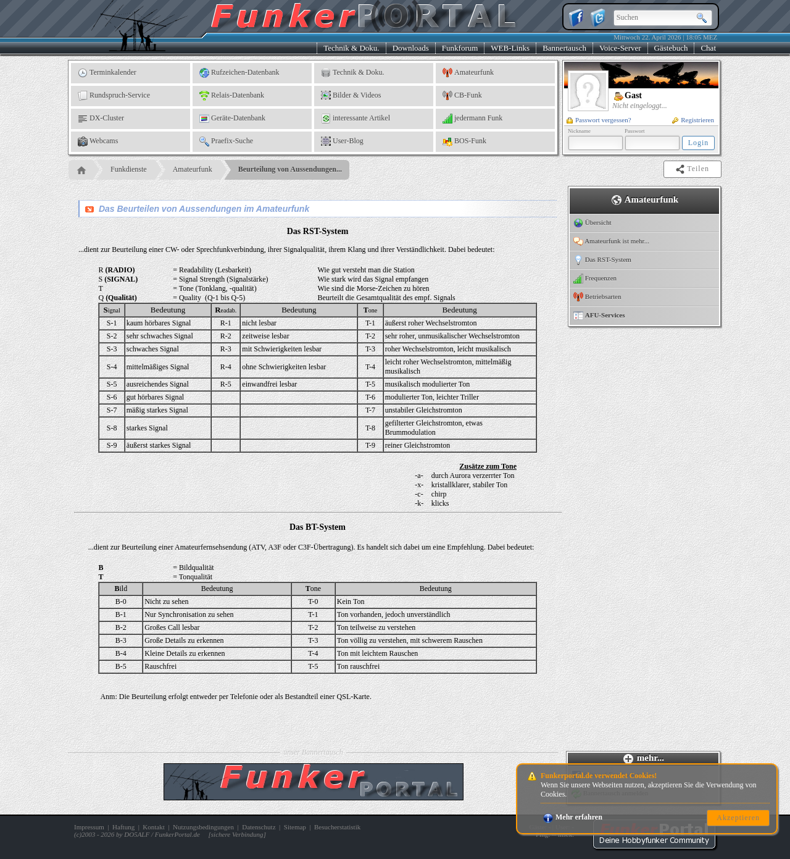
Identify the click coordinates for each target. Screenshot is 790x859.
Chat (708, 47)
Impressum (89, 827)
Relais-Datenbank (231, 96)
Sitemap (295, 827)
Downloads (411, 47)
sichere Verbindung (237, 834)
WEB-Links (510, 47)
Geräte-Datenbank (232, 119)
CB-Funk (462, 96)
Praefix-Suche (226, 141)
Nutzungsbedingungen (203, 827)
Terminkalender (107, 73)
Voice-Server (620, 47)
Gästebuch (671, 47)
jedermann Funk (472, 119)
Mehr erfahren (572, 817)
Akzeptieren (738, 817)
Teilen (693, 169)
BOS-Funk (464, 141)
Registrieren (693, 120)
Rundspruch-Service (114, 96)
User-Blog (342, 141)
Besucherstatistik (337, 827)
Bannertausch (564, 47)
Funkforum (460, 47)
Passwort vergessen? (599, 120)
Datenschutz (258, 827)
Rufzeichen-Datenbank (239, 73)
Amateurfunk (468, 73)
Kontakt (153, 827)
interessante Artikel (355, 119)
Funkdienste (128, 169)
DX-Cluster (101, 119)
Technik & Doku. (351, 47)
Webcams (98, 141)
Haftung (123, 827)
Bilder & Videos (351, 96)
